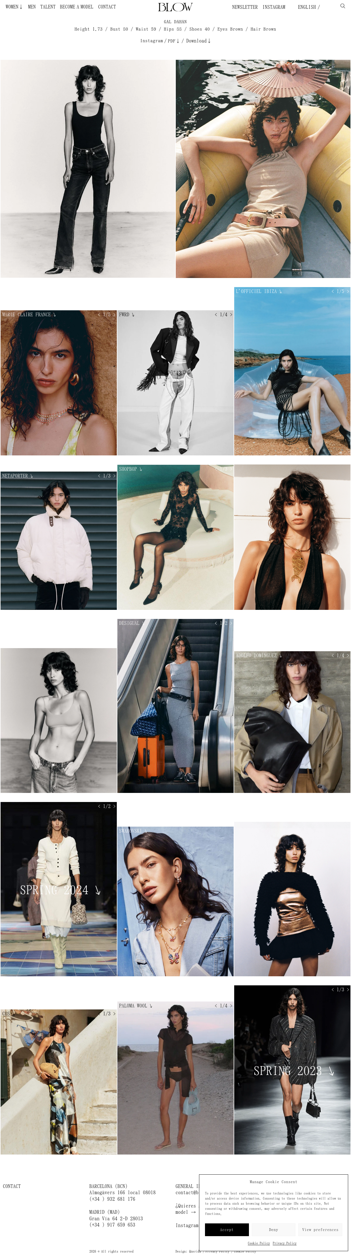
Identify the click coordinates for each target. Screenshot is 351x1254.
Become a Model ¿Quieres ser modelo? (92, 6)
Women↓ (15, 6)
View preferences (320, 1230)
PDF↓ (174, 41)
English (305, 7)
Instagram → (191, 1225)
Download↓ (199, 40)
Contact (107, 6)
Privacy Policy (285, 1243)
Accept (227, 1230)
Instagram (273, 7)
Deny (273, 1230)
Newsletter (245, 7)
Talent (48, 6)
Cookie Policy (259, 1243)
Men (32, 6)
